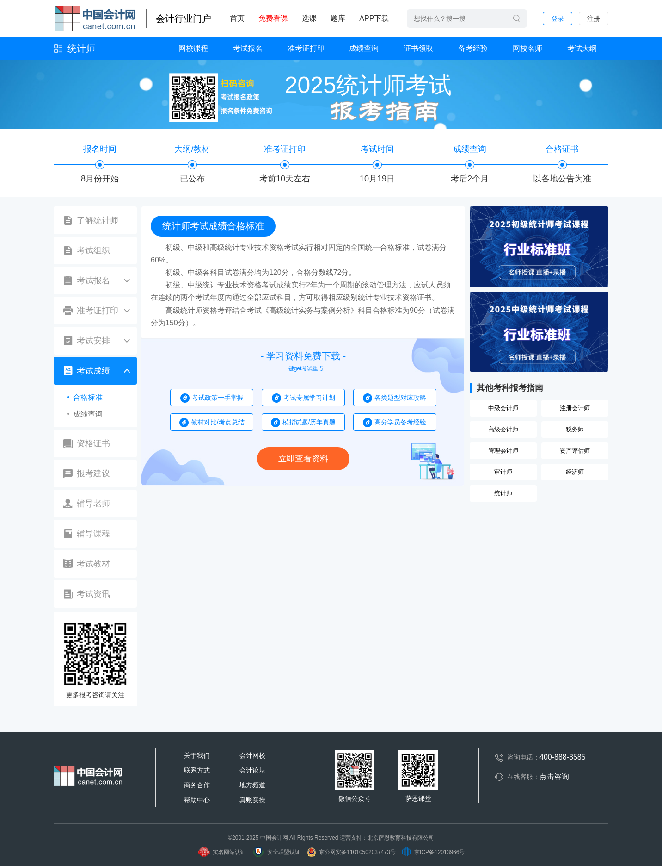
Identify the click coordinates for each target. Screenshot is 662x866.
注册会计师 (575, 408)
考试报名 (248, 48)
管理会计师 (503, 450)
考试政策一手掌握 (218, 397)
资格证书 (93, 443)
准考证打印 (306, 48)
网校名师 (527, 48)
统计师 (81, 49)
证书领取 (418, 48)
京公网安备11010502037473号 (350, 852)
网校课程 (193, 48)
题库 (338, 18)
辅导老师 (93, 503)
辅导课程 (93, 533)
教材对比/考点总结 (218, 422)
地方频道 (252, 785)
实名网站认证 (221, 852)
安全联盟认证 (276, 852)
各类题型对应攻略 (400, 397)
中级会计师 (503, 408)
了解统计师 (97, 220)
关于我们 (197, 755)
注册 (593, 18)
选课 (309, 18)
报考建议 (93, 473)
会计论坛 (252, 770)
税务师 (575, 429)
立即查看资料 (303, 458)
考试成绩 (93, 370)
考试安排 (93, 340)
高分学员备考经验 (400, 422)
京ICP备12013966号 (433, 852)
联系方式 (197, 770)
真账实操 (252, 800)
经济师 (575, 471)
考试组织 (93, 250)
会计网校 (252, 755)
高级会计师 (503, 429)
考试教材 (93, 563)
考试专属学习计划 (309, 397)
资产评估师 (575, 450)
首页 (237, 18)
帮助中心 (197, 800)
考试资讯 (93, 593)
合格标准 (88, 397)
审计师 (503, 471)
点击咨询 (554, 776)
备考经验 (473, 48)
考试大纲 (582, 48)
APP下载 (374, 18)
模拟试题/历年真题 (309, 422)
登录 (557, 18)
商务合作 (197, 785)
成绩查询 (364, 48)
